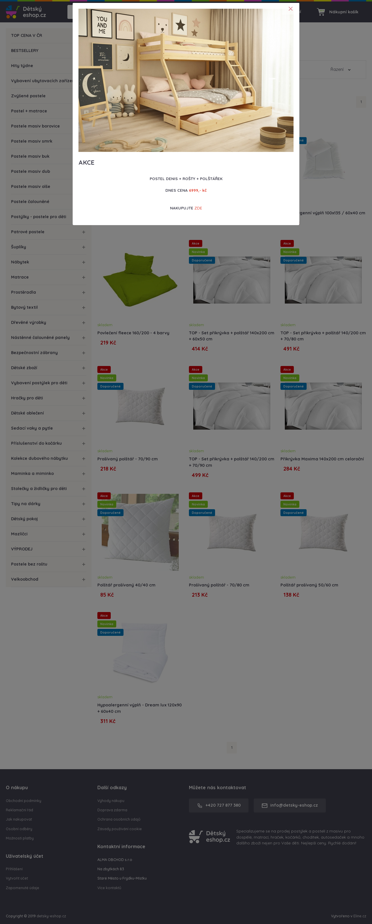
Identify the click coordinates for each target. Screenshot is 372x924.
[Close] (290, 9)
